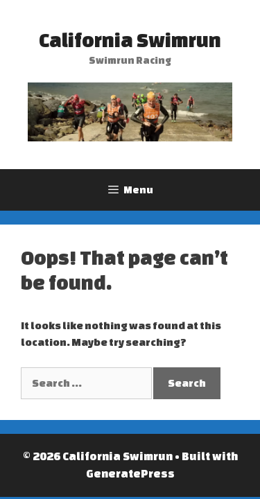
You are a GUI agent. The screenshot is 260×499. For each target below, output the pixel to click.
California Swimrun (130, 40)
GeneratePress (130, 473)
